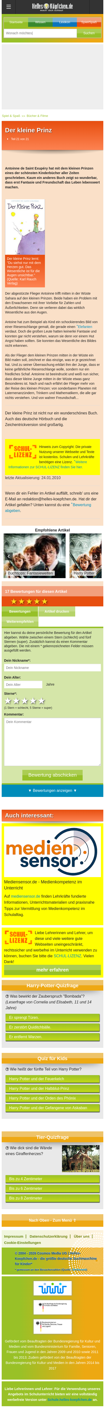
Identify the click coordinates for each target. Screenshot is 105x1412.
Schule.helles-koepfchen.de (70, 1400)
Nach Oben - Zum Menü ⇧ (52, 1220)
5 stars (42, 700)
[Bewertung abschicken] (52, 775)
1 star (8, 700)
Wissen (40, 22)
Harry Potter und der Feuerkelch (36, 1079)
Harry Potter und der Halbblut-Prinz (39, 1088)
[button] (89, 33)
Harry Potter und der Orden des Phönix (42, 1098)
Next (96, 556)
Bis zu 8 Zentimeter (25, 1198)
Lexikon (64, 22)
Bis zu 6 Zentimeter (25, 1188)
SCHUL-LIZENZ (67, 956)
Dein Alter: (12, 677)
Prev (9, 556)
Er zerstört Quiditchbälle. (30, 1027)
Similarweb (79, 1269)
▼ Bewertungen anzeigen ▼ (52, 790)
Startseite (16, 22)
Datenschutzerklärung (49, 1236)
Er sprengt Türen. (24, 1017)
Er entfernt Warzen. (25, 1037)
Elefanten (85, 327)
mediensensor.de (25, 896)
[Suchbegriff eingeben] (40, 33)
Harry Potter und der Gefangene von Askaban (48, 1108)
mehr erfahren (52, 969)
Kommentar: (14, 714)
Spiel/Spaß (89, 22)
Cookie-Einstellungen (22, 1243)
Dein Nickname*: (17, 660)
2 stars (16, 700)
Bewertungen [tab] (20, 611)
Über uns (82, 1236)
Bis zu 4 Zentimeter (25, 1179)
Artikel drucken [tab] (57, 611)
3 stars (25, 700)
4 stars (33, 700)
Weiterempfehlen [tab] (20, 622)
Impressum (13, 1236)
